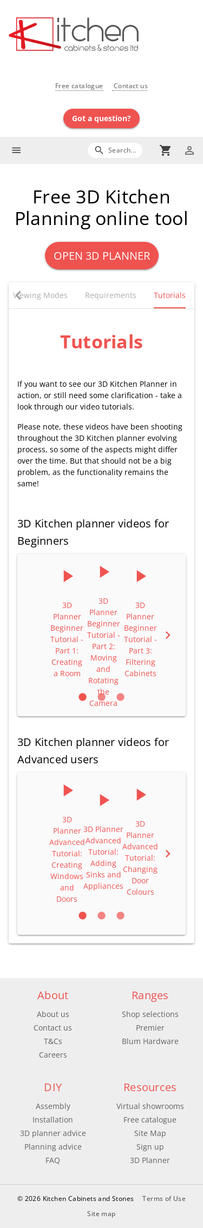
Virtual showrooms (150, 1106)
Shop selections (150, 1014)
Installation (52, 1119)
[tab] (40, 295)
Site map (101, 1213)
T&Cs (53, 1041)
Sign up (150, 1146)
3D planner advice (53, 1133)
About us (53, 1014)
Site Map (150, 1133)
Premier (150, 1027)
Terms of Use (164, 1198)
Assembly (53, 1106)
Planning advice (53, 1146)
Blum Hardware (150, 1041)
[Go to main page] (106, 35)
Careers (53, 1054)
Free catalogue (79, 85)
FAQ (52, 1160)
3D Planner (150, 1160)
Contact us (130, 85)
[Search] (115, 150)
